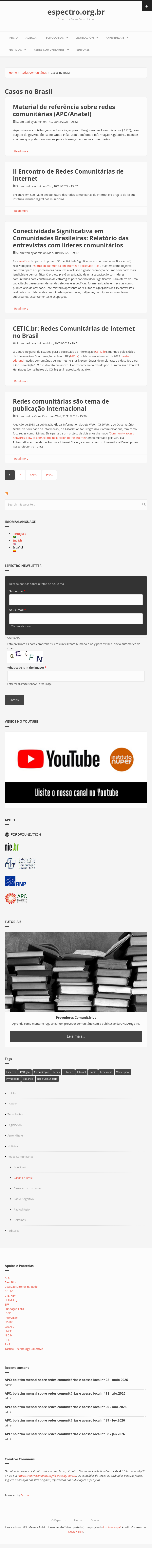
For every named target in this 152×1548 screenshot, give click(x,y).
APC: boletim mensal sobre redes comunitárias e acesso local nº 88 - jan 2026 (65, 1434)
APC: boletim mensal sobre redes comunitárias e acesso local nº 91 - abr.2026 (65, 1393)
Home (13, 72)
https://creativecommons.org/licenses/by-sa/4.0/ (47, 1476)
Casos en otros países (28, 1188)
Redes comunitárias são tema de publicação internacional (61, 404)
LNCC (8, 1331)
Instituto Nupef (112, 1527)
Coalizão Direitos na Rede (21, 1287)
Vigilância (28, 1078)
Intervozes (11, 1318)
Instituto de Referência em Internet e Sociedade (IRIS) (66, 266)
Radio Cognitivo (24, 1199)
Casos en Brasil (23, 1178)
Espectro (11, 1072)
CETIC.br (100, 352)
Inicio (13, 37)
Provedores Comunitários (76, 1017)
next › (33, 475)
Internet (81, 1072)
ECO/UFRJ (11, 1300)
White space (123, 1072)
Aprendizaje (115, 37)
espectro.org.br (76, 11)
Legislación (85, 37)
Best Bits (10, 1282)
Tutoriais (68, 1072)
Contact (96, 1520)
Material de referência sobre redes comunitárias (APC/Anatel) (64, 110)
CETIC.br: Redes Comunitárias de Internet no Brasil (74, 332)
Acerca (31, 37)
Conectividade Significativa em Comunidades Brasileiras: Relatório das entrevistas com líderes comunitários (71, 238)
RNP (7, 1344)
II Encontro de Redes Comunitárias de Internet (68, 174)
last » (49, 475)
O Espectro (58, 1520)
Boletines (20, 1220)
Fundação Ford (14, 1309)
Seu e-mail (17, 610)
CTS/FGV (10, 1295)
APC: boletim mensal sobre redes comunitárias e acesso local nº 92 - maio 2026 (66, 1380)
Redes (56, 1072)
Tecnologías (54, 37)
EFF (7, 1304)
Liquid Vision (75, 1531)
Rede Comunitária (47, 1078)
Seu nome (17, 591)
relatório (24, 261)
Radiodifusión (22, 1209)
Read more (21, 151)
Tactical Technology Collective (24, 1349)
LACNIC (9, 1326)
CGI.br (9, 1291)
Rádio (93, 1072)
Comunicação (41, 1072)
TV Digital (25, 1072)
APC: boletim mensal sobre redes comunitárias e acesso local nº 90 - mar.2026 (65, 1407)
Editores (83, 49)
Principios (20, 1167)
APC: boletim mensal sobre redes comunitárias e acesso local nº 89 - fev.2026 (65, 1420)
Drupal (25, 1495)
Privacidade (12, 1078)
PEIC (7, 1340)
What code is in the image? (26, 667)
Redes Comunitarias (49, 49)
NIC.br (74, 356)
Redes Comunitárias (34, 72)
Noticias (15, 49)
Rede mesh (106, 1072)
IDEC (8, 1313)
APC (7, 1278)
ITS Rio (9, 1322)
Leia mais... (76, 1036)
